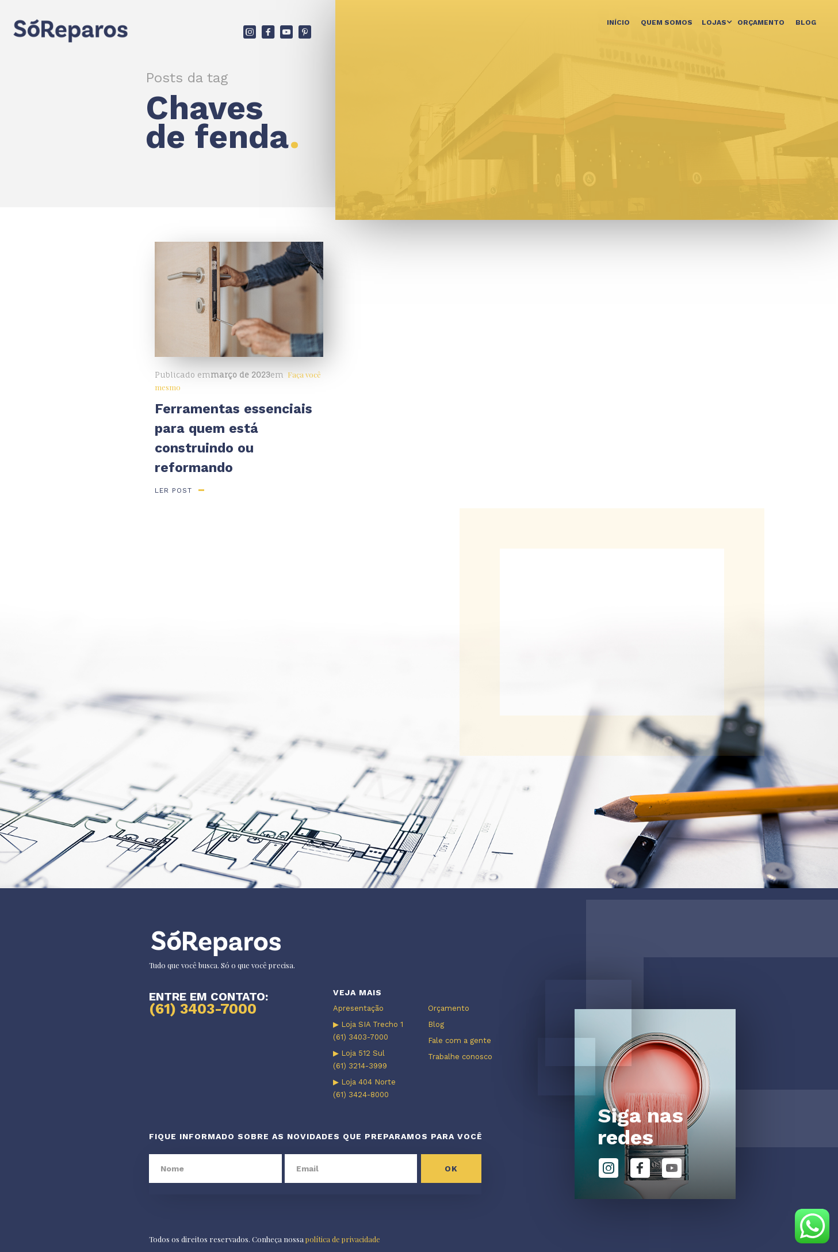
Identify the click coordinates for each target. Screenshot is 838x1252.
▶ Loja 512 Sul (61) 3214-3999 (360, 1059)
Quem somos (666, 22)
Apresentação (358, 1008)
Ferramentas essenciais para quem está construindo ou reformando (233, 438)
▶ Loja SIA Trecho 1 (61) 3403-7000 (368, 1030)
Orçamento (761, 22)
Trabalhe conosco (460, 1056)
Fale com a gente (459, 1040)
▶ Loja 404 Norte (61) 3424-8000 (364, 1088)
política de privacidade (342, 1239)
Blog (805, 22)
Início (618, 22)
